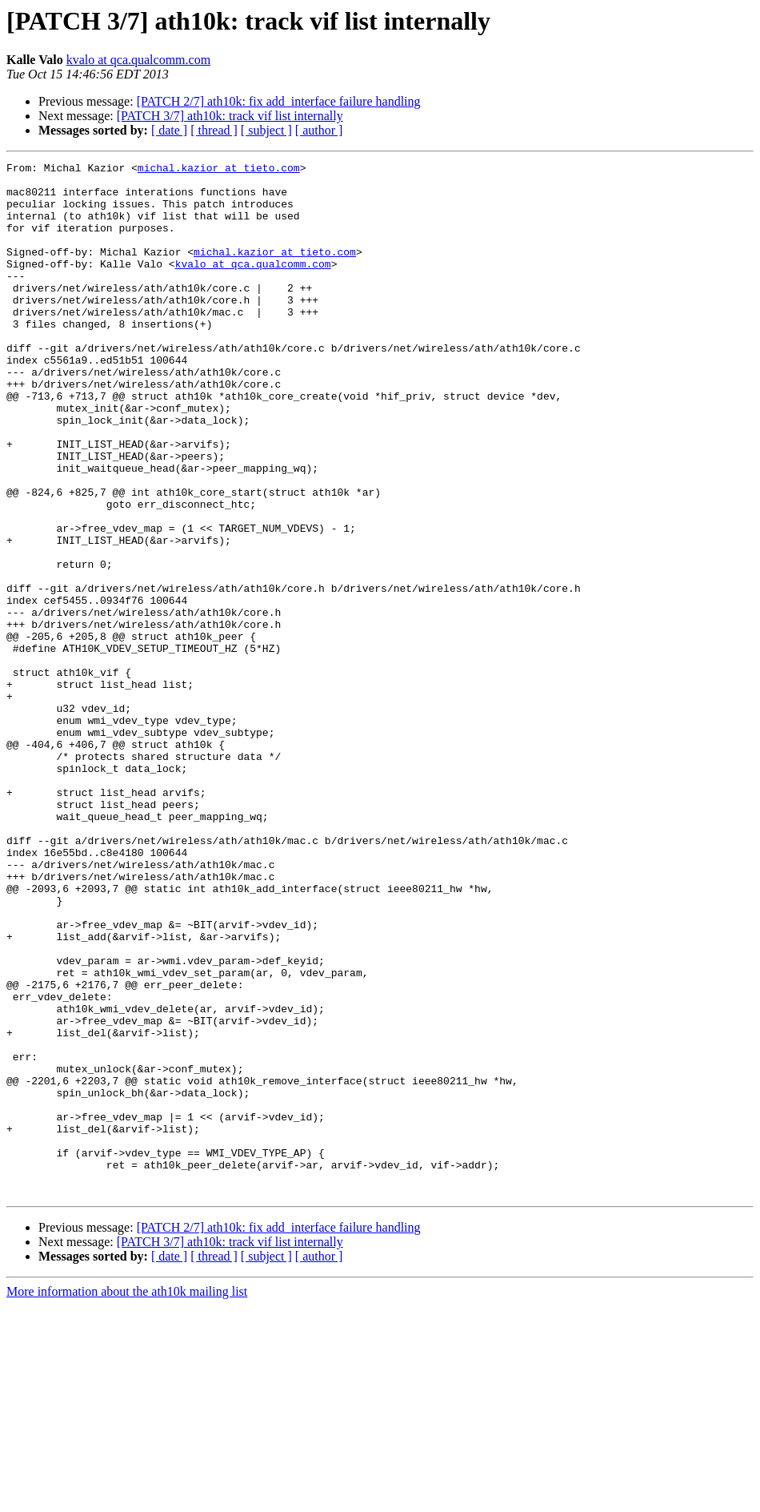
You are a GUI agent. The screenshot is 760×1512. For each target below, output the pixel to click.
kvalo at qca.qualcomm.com (138, 59)
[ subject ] (266, 130)
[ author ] (319, 130)
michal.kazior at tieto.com (219, 170)
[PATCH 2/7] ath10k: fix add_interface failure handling (279, 101)
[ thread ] (214, 130)
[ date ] (169, 130)
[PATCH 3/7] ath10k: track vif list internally (230, 116)
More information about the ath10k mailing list (126, 1498)
